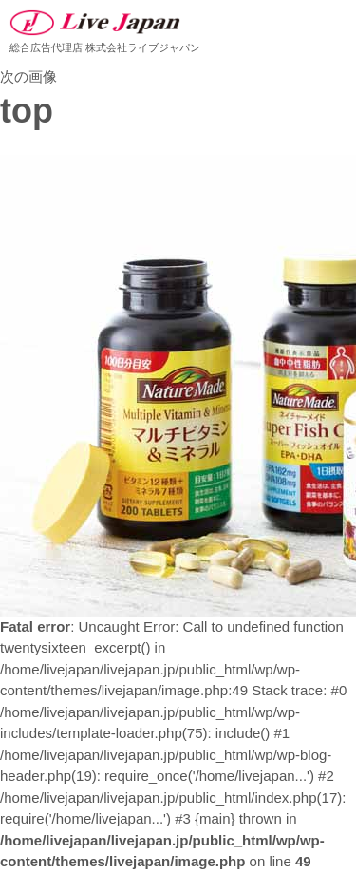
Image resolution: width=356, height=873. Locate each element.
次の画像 (28, 76)
